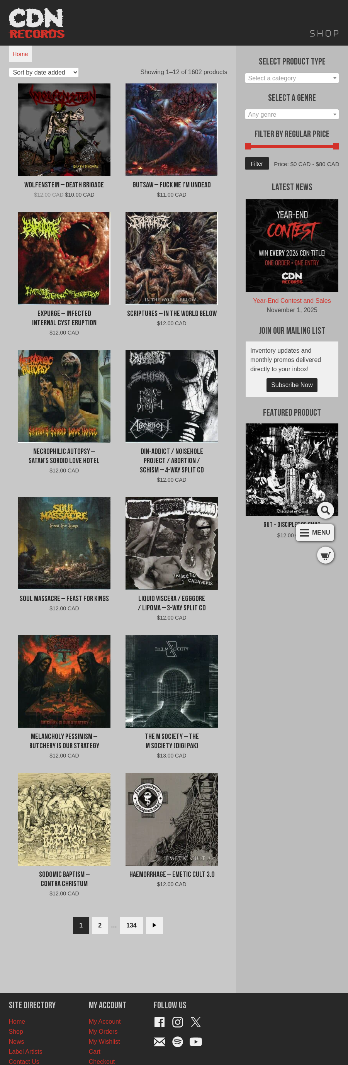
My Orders (103, 1031)
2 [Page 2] (100, 925)
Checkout (102, 1061)
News (16, 1041)
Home (20, 54)
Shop (16, 1031)
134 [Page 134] (131, 925)
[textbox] (292, 78)
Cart (94, 1051)
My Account (105, 1021)
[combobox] (292, 78)
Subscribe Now (292, 385)
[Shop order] (44, 72)
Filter (257, 164)
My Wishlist (104, 1041)
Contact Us (24, 1061)
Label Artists (25, 1051)
